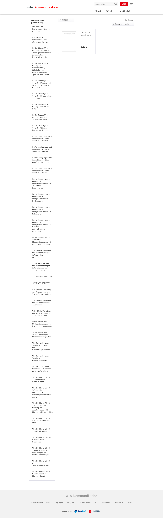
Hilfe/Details (124, 11)
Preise (129, 503)
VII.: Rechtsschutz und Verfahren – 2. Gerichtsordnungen (40, 358)
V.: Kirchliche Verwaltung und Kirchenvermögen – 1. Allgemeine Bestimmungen (41, 253)
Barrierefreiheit (37, 503)
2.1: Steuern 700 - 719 (40, 271)
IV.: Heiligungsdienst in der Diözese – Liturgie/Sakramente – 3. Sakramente (41, 210)
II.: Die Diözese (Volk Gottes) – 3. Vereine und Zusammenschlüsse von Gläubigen (41, 84)
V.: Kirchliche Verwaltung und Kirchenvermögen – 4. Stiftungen (41, 302)
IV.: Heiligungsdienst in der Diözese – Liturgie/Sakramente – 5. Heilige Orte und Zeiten (41, 240)
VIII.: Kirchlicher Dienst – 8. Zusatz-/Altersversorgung (42, 463)
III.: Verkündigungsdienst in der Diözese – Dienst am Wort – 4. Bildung (42, 170)
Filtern (64, 20)
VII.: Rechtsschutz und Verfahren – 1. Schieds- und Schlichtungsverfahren (41, 346)
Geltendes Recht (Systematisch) (37, 21)
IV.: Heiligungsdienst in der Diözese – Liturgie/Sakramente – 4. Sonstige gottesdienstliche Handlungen (41, 225)
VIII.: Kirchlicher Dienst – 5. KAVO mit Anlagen (41, 430)
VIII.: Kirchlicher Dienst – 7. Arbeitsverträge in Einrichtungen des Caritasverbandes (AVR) (41, 451)
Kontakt (109, 11)
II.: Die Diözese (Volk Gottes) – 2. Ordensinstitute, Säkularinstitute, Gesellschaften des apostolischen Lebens (40, 69)
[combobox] (106, 4)
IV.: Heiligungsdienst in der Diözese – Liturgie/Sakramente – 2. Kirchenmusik (41, 197)
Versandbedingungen (54, 503)
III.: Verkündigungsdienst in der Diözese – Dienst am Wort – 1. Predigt (42, 138)
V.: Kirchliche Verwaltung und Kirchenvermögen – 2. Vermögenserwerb (42, 265)
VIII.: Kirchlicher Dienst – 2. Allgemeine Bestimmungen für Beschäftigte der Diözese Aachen (41, 392)
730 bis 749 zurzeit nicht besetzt (86, 33)
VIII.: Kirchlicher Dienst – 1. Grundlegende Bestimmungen (41, 379)
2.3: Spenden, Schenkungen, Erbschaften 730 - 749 (41, 283)
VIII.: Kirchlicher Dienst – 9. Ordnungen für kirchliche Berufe (41, 473)
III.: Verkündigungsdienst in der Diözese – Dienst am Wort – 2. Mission (42, 149)
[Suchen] (115, 4)
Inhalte (97, 11)
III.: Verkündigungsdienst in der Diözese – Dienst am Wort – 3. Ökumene (42, 159)
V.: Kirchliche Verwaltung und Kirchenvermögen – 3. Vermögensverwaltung (41, 291)
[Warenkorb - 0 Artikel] (131, 4)
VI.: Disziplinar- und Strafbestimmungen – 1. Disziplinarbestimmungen (42, 323)
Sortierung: (129, 20)
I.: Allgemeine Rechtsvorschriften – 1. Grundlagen (41, 29)
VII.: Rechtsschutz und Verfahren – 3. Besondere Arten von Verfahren (41, 368)
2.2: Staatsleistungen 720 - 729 (42, 276)
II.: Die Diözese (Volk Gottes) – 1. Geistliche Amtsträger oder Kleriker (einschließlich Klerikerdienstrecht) (41, 52)
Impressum (106, 503)
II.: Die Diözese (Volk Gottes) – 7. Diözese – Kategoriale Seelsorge (40, 127)
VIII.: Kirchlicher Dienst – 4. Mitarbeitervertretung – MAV (42, 420)
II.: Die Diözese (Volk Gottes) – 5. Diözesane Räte (40, 106)
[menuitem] (106, 4)
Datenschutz (118, 503)
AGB (96, 503)
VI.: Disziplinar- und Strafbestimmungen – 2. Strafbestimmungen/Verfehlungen (43, 334)
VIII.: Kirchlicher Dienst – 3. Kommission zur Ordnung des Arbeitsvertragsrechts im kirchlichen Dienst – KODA (42, 407)
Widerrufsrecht (85, 503)
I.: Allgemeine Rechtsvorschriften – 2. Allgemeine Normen (41, 39)
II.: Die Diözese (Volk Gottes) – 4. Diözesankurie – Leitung (42, 95)
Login (124, 4)
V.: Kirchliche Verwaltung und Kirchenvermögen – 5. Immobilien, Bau (41, 313)
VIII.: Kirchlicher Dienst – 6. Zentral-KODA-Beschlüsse (41, 439)
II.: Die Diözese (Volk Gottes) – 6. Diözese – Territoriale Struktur (40, 117)
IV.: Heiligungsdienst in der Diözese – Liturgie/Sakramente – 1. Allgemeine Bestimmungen (41, 183)
